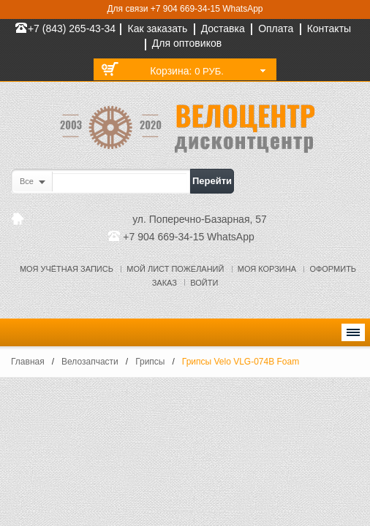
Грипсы (150, 362)
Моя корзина (267, 268)
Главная (28, 362)
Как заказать (157, 28)
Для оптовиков (187, 43)
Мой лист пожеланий (175, 268)
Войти (204, 282)
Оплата (275, 28)
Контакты (329, 28)
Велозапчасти (89, 362)
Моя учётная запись (66, 268)
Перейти (212, 180)
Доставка (223, 28)
